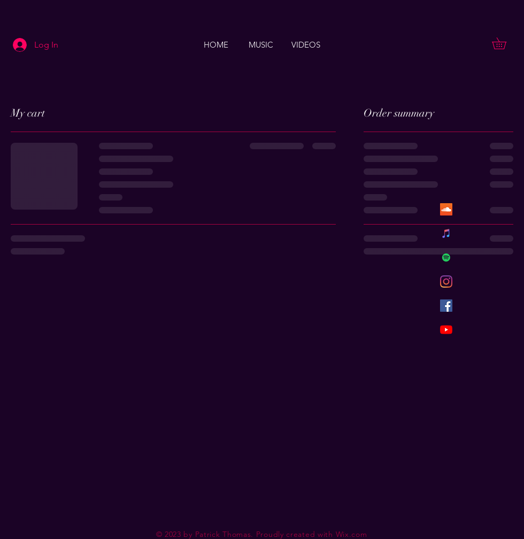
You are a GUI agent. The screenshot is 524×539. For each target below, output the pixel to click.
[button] (505, 43)
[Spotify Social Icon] (446, 257)
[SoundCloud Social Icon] (446, 209)
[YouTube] (446, 330)
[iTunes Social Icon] (446, 233)
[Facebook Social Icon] (446, 305)
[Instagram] (446, 281)
